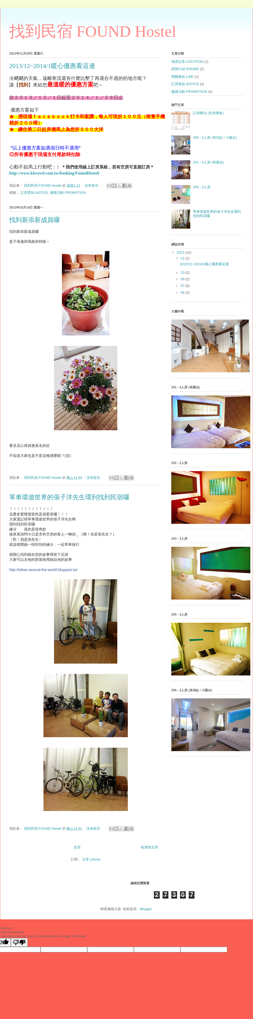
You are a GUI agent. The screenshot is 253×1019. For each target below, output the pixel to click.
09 (183, 279)
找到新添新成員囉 (34, 219)
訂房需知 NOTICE (34, 193)
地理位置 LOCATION (187, 62)
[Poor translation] (19, 942)
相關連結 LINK (182, 77)
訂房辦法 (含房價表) (208, 113)
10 (183, 272)
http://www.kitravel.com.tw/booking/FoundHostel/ (54, 173)
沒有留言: (92, 185)
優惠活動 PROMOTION (68, 193)
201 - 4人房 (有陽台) (208, 162)
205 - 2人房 (201, 187)
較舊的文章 (149, 847)
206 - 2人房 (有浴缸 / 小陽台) (215, 137)
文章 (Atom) (91, 859)
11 (183, 258)
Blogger (146, 909)
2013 (181, 252)
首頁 (77, 847)
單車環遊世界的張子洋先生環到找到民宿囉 (69, 497)
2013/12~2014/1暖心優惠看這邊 (52, 65)
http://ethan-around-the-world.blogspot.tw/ (43, 570)
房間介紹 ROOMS (185, 69)
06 (183, 292)
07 (183, 286)
